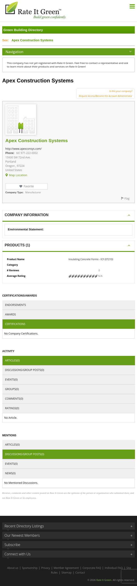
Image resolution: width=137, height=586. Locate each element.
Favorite (29, 186)
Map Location (18, 175)
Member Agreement (66, 568)
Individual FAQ (114, 568)
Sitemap (66, 572)
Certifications (15, 324)
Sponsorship (30, 568)
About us (12, 568)
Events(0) (11, 379)
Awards (10, 314)
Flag (127, 198)
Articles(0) (12, 360)
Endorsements (15, 305)
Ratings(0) (12, 408)
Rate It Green (103, 580)
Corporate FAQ (91, 568)
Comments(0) (14, 399)
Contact (80, 572)
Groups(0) (12, 389)
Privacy (45, 568)
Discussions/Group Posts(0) (24, 370)
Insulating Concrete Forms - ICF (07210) (91, 259)
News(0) (10, 473)
